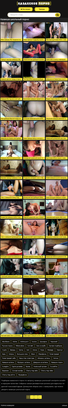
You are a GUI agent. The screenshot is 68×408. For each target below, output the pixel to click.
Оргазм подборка (55, 346)
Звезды (12, 350)
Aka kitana (5, 342)
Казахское (34, 3)
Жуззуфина (22, 375)
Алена (34, 350)
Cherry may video (47, 371)
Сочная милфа (17, 371)
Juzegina (5, 366)
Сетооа (55, 358)
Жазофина (42, 354)
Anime (15, 342)
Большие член (22, 354)
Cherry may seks (32, 371)
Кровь (28, 366)
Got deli (30, 346)
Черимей (53, 342)
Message (50, 350)
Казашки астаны (8, 362)
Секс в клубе (41, 346)
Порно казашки (7, 405)
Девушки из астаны (40, 362)
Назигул (60, 350)
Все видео (25, 9)
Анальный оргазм (40, 366)
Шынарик (43, 342)
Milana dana (20, 346)
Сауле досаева (17, 366)
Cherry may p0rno (8, 375)
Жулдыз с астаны (23, 362)
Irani (27, 350)
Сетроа (11, 354)
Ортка (21, 350)
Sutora (34, 342)
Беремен (5, 371)
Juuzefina (53, 366)
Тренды (42, 9)
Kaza (3, 354)
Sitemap (64, 405)
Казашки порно (57, 362)
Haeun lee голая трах (26, 358)
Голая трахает (54, 354)
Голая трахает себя (9, 358)
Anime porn (24, 342)
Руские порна (7, 346)
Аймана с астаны (43, 358)
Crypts (4, 350)
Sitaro (33, 354)
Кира (42, 350)
